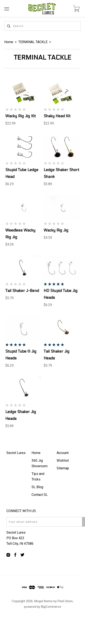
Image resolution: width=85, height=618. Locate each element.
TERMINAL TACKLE (33, 42)
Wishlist (63, 460)
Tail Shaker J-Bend (22, 290)
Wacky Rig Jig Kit (20, 116)
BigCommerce (51, 607)
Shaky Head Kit (57, 116)
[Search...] (42, 26)
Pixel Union (65, 601)
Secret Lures (16, 453)
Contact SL (40, 495)
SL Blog (37, 487)
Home (8, 42)
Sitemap (63, 468)
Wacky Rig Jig (56, 230)
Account (63, 453)
